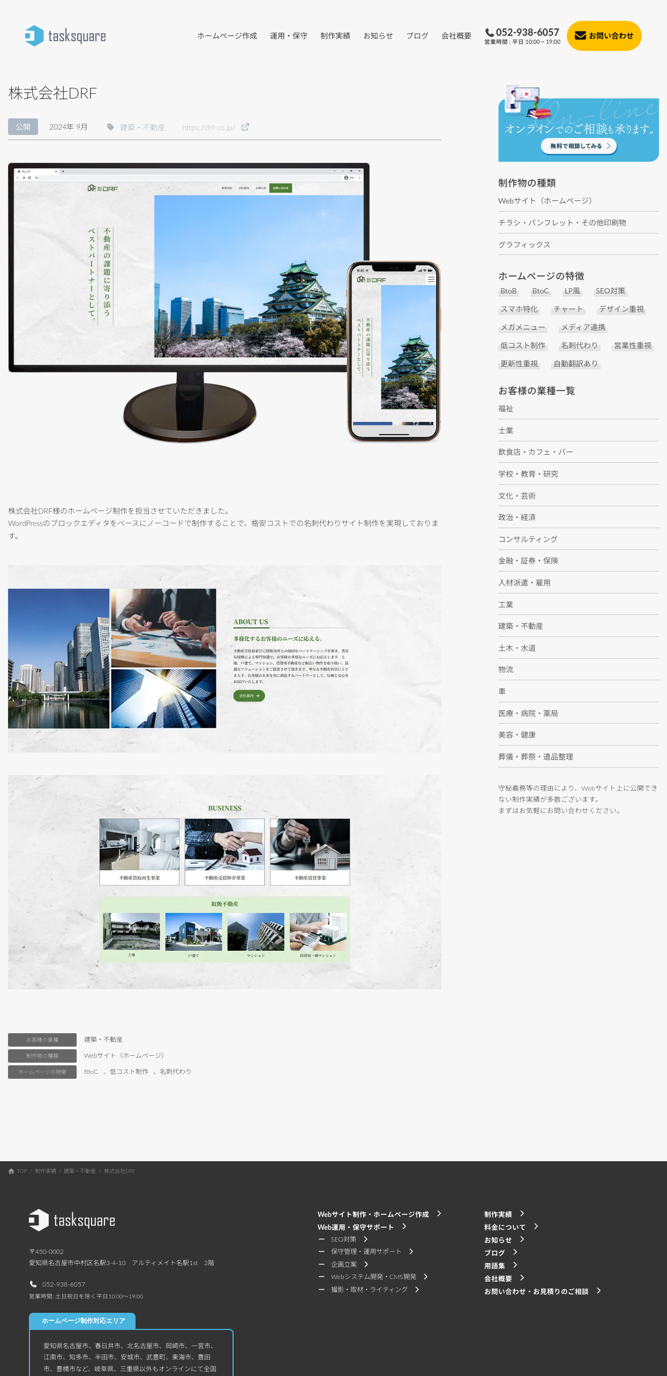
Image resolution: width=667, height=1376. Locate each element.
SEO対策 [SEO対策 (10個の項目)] (610, 291)
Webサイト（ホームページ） (126, 1055)
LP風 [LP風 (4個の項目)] (573, 291)
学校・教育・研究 (528, 473)
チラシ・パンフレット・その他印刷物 (562, 222)
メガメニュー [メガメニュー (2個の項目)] (522, 328)
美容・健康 (517, 734)
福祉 (505, 408)
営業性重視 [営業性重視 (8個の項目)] (632, 346)
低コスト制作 (129, 1071)
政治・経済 (517, 517)
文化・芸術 (517, 495)
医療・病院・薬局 (528, 713)
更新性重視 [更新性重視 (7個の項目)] (519, 364)
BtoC (91, 1071)
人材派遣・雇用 (524, 582)
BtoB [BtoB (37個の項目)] (508, 291)
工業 (505, 604)
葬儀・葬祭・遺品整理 (535, 756)
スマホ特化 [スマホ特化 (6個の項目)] (519, 309)
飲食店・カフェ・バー (535, 451)
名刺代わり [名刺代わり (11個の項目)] (579, 346)
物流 (505, 669)
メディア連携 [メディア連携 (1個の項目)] (583, 328)
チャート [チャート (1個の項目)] (568, 309)
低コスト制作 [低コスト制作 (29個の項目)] (522, 346)
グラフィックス (524, 244)
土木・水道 (517, 647)
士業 (505, 430)
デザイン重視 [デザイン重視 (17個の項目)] (621, 309)
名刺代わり (176, 1071)
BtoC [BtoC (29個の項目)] (541, 291)
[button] (135, 126)
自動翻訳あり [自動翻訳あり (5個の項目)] (575, 364)
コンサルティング (528, 539)
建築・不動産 (103, 1039)
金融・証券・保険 (528, 560)
